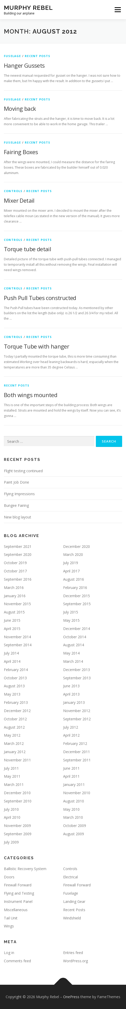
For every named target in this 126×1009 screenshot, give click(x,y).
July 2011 (11, 768)
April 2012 (71, 735)
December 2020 (76, 546)
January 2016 (15, 595)
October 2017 (15, 571)
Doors (9, 876)
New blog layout (17, 517)
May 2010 (71, 809)
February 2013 (16, 702)
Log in (9, 952)
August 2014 (73, 644)
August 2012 (14, 727)
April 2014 (12, 661)
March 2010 (73, 817)
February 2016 (75, 587)
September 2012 (77, 718)
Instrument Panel (18, 901)
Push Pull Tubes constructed (40, 298)
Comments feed (17, 960)
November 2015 (17, 603)
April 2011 (71, 776)
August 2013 (14, 685)
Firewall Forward (17, 884)
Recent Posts (37, 56)
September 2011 (77, 760)
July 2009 (11, 842)
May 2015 (71, 620)
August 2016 (73, 579)
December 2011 (76, 751)
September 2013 (77, 677)
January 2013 (74, 702)
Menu (117, 9)
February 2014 (16, 669)
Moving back (20, 108)
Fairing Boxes (21, 152)
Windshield (72, 918)
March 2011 (14, 784)
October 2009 (74, 825)
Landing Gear (74, 901)
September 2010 (17, 801)
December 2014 (76, 628)
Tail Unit (11, 918)
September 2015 (77, 603)
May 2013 (12, 694)
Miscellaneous (16, 909)
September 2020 (17, 554)
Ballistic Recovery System (25, 868)
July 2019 (70, 562)
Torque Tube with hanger (36, 346)
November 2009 (17, 825)
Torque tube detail (27, 249)
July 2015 (70, 612)
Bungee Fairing (16, 505)
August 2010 (73, 801)
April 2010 (12, 817)
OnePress (71, 996)
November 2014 (17, 636)
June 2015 (12, 620)
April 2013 (71, 694)
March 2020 (73, 554)
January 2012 (15, 751)
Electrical (70, 876)
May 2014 (71, 653)
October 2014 (74, 636)
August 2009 (73, 833)
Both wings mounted (30, 395)
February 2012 (75, 743)
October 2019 (15, 562)
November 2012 (76, 710)
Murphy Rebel (28, 7)
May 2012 (12, 735)
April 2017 (71, 571)
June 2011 (71, 768)
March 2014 (73, 661)
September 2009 (17, 833)
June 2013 (71, 685)
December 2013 (76, 669)
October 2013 (15, 677)
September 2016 (17, 579)
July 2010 (11, 809)
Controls (13, 191)
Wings (9, 926)
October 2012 (15, 718)
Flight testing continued (23, 470)
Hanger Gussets (24, 65)
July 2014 (11, 653)
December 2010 (17, 792)
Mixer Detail (19, 200)
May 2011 (12, 776)
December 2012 (17, 710)
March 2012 (14, 743)
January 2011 (74, 784)
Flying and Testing (19, 893)
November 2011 (17, 760)
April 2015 (12, 628)
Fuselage (12, 56)
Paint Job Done (16, 482)
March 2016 (14, 587)
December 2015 (76, 595)
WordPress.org (75, 960)
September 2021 (17, 546)
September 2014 (17, 644)
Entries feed (73, 952)
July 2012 (70, 727)
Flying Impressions (19, 493)
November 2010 (76, 792)
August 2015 (14, 612)
